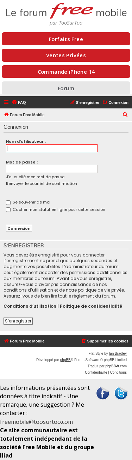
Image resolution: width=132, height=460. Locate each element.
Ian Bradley (118, 353)
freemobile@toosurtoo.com (36, 422)
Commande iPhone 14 (66, 71)
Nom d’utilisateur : (26, 141)
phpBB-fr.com (116, 366)
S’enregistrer (18, 321)
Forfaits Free (66, 38)
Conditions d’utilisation (30, 306)
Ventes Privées (66, 55)
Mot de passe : (22, 162)
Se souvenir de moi (28, 202)
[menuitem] (19, 102)
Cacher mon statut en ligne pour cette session (55, 209)
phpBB (65, 360)
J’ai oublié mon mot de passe (35, 177)
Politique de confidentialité (91, 306)
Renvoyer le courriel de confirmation (41, 183)
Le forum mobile (66, 10)
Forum (66, 88)
